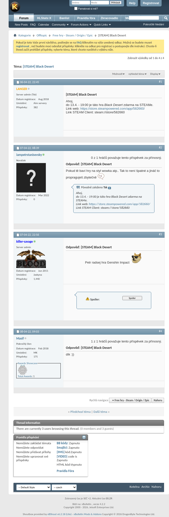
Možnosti (117, 73)
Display (154, 73)
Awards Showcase (28, 363)
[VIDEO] (62, 456)
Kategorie (25, 35)
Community (59, 24)
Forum (23, 18)
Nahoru (158, 400)
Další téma (100, 412)
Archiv (145, 486)
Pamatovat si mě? (86, 8)
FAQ (33, 24)
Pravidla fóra (86, 18)
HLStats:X (44, 18)
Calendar (43, 24)
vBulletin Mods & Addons (87, 514)
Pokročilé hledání (153, 24)
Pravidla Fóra (65, 471)
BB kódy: (62, 443)
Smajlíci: (62, 447)
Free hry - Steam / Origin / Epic (73, 35)
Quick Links (101, 24)
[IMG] (61, 452)
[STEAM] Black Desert (38, 66)
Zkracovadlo (109, 18)
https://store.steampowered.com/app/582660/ (112, 108)
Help (132, 3)
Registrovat (151, 3)
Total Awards (25, 376)
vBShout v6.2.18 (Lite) (59, 514)
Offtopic (42, 35)
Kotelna (134, 486)
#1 (160, 81)
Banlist (64, 18)
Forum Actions (79, 24)
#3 (160, 234)
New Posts (21, 24)
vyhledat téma (136, 73)
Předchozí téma (80, 412)
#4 (160, 331)
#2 (160, 147)
